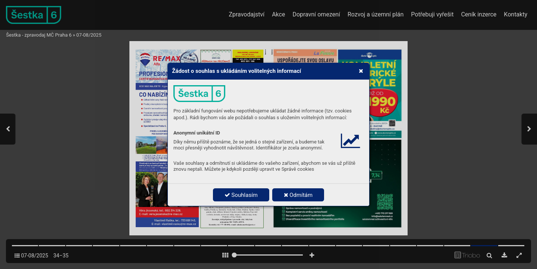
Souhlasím (241, 195)
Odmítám (298, 195)
